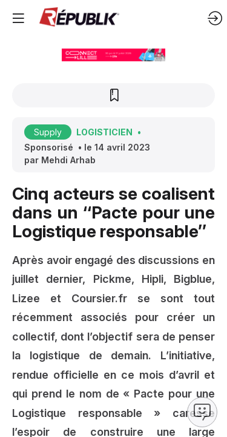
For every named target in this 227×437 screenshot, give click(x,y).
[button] (18, 18)
